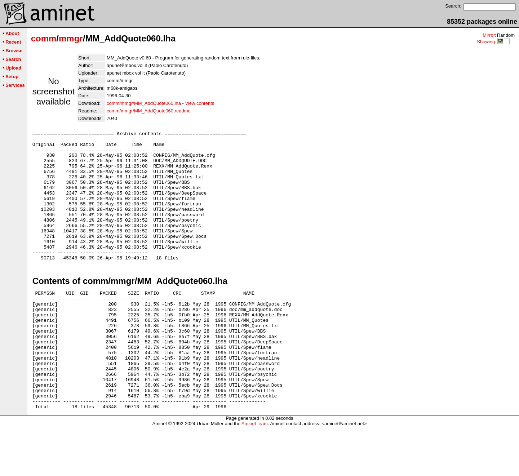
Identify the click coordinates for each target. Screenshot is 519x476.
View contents (199, 103)
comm (44, 38)
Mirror (489, 35)
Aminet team (254, 473)
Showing (486, 41)
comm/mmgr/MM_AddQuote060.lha (144, 103)
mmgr (71, 38)
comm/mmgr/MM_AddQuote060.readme (149, 111)
